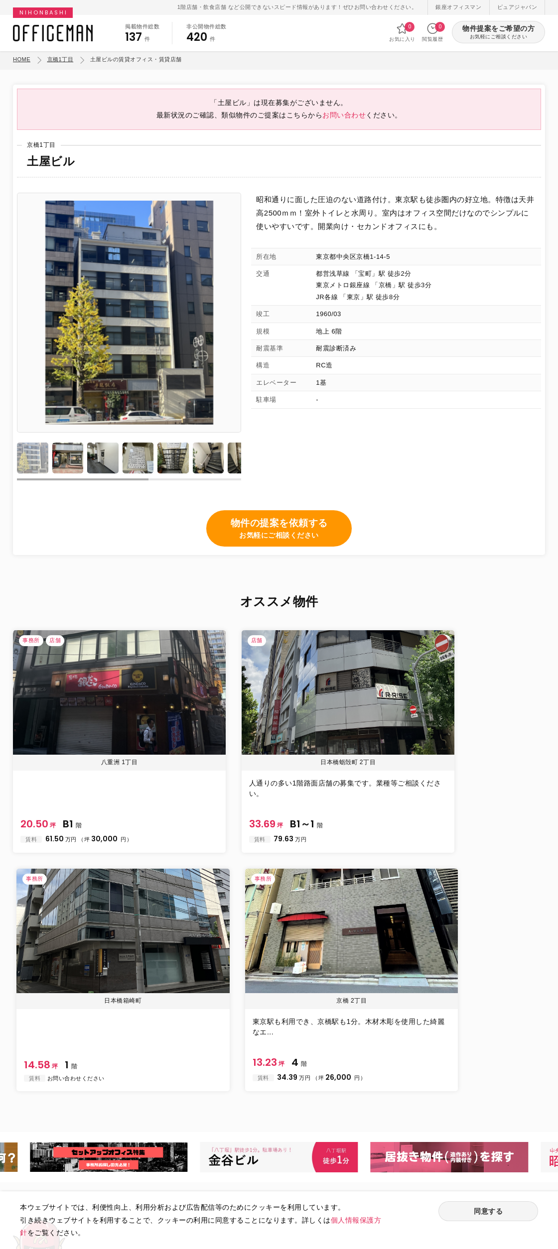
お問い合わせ (344, 123)
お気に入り (402, 32)
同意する (488, 1213)
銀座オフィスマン (458, 7)
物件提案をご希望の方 (498, 32)
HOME (21, 59)
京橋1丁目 (60, 59)
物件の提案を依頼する (279, 540)
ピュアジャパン (517, 7)
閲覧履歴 (432, 32)
